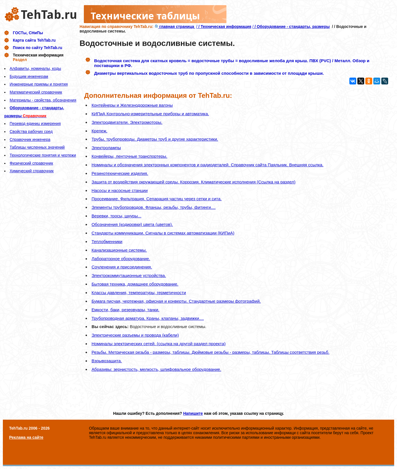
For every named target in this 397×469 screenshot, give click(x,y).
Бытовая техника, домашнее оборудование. (135, 284)
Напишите (193, 413)
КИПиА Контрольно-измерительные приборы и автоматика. (150, 113)
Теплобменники (107, 241)
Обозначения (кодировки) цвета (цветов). (132, 224)
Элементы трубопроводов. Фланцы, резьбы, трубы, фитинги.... (154, 207)
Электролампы (106, 147)
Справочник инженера (30, 139)
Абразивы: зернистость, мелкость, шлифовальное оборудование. (156, 369)
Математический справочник (36, 92)
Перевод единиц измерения (35, 123)
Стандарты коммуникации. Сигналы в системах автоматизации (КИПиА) (163, 233)
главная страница (175, 26)
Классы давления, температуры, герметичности (139, 292)
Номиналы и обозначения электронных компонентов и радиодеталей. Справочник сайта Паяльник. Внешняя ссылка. (207, 164)
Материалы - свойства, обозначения (43, 100)
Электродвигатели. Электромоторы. (127, 122)
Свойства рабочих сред (31, 131)
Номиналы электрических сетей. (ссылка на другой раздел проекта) (159, 343)
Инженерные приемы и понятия (39, 84)
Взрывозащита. (107, 360)
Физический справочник (31, 163)
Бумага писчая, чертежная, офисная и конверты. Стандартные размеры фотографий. (176, 301)
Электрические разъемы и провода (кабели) (135, 335)
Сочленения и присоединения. (122, 266)
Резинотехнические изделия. (120, 173)
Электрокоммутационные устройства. (129, 275)
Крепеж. (100, 130)
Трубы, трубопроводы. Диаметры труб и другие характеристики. (155, 139)
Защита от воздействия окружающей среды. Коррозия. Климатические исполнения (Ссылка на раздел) (193, 181)
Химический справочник (32, 171)
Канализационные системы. (119, 250)
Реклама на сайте (26, 437)
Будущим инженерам (29, 76)
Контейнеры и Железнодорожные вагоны (132, 105)
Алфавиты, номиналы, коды (35, 68)
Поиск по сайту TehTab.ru (37, 47)
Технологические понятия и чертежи (43, 155)
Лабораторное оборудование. (121, 258)
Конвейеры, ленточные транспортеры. (129, 156)
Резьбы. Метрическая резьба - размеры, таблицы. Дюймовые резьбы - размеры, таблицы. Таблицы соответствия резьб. (210, 352)
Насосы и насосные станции (120, 190)
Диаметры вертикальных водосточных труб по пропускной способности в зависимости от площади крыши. (209, 73)
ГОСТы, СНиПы (28, 33)
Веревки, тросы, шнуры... (116, 215)
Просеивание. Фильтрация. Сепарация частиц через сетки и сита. (157, 198)
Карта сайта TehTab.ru (34, 40)
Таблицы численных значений (37, 147)
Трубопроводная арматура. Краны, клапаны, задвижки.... (148, 318)
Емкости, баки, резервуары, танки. (125, 309)
